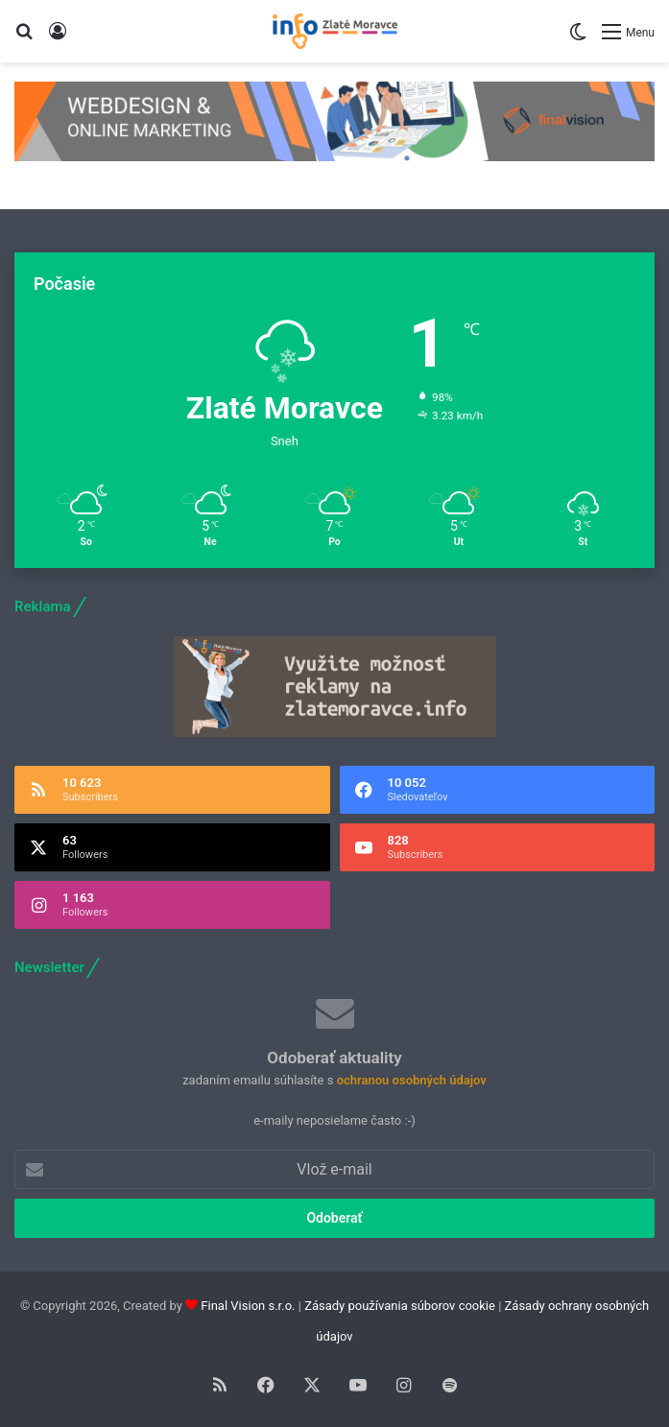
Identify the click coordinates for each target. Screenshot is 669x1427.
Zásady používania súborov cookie (399, 1305)
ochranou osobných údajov (412, 1080)
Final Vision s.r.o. (248, 1305)
